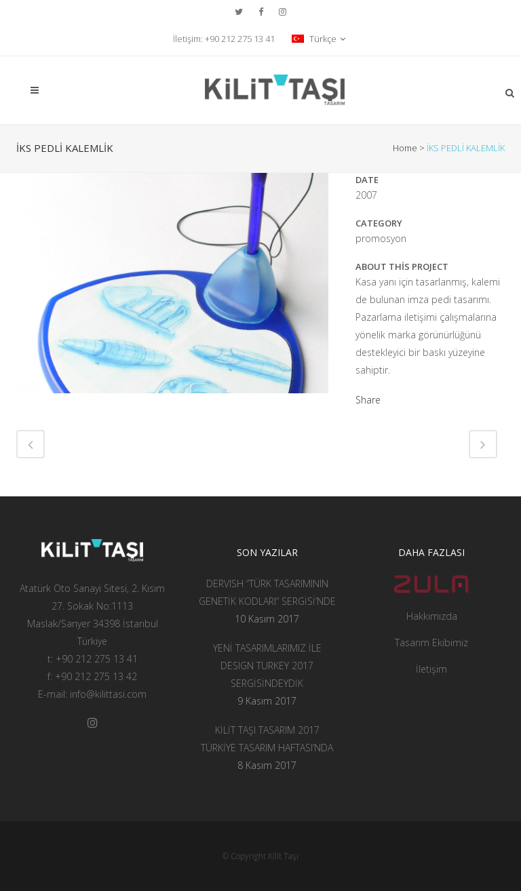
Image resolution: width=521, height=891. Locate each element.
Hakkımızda (431, 616)
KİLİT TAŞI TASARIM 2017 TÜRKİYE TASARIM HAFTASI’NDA (267, 739)
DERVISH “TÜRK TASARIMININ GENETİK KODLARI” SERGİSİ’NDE (267, 592)
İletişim (431, 668)
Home (405, 148)
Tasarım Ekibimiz (431, 642)
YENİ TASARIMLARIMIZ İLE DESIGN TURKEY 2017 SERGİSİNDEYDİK (267, 665)
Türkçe (314, 39)
